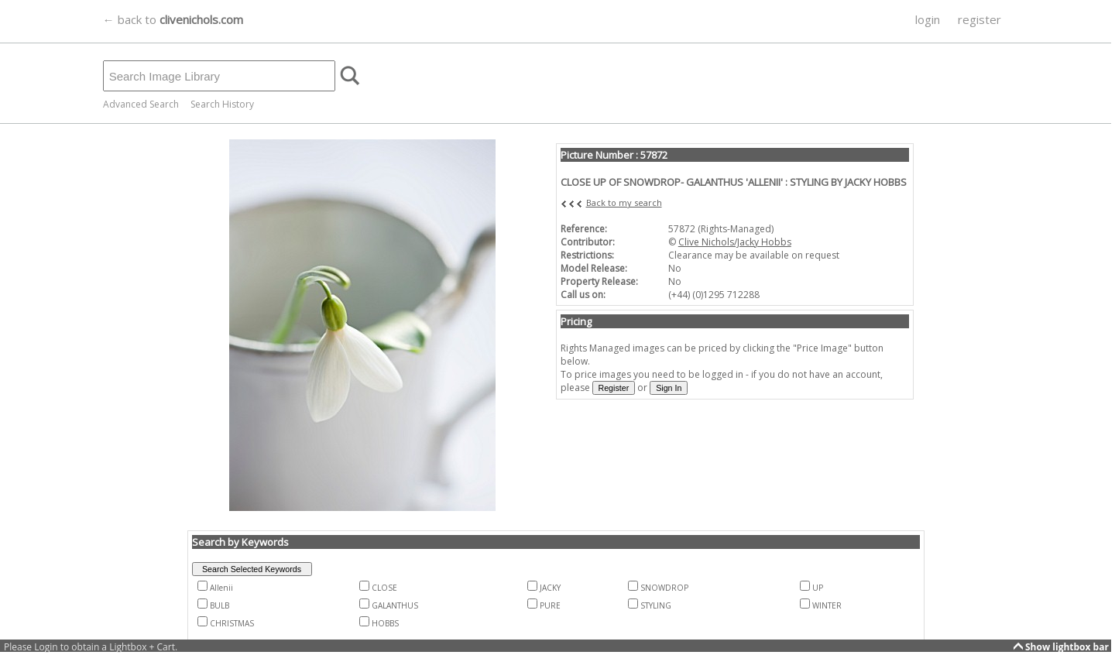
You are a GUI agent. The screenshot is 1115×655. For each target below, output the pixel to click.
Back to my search (624, 202)
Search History (222, 104)
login (927, 19)
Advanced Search (141, 104)
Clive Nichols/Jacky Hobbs (734, 242)
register (979, 19)
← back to (173, 19)
